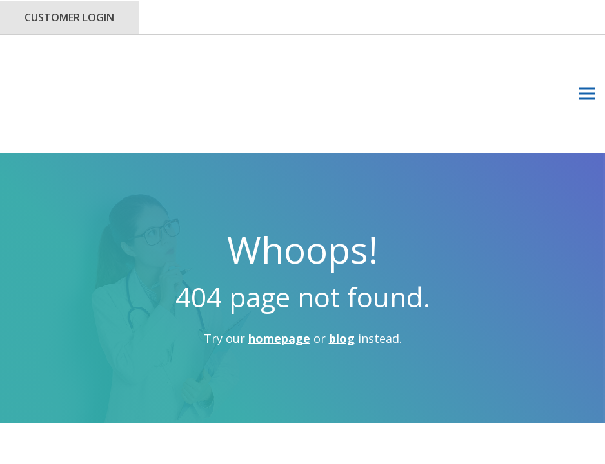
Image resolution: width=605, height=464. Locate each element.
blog (342, 263)
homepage (279, 263)
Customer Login (69, 17)
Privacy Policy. (320, 383)
